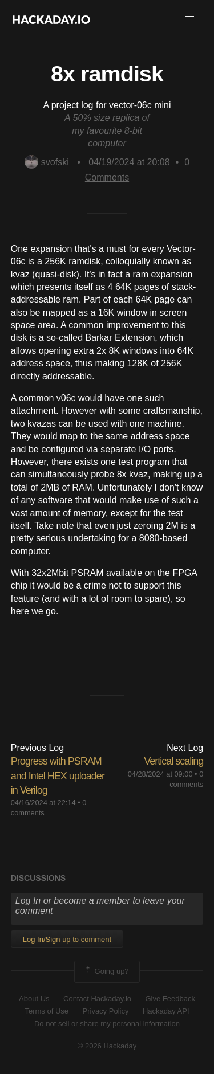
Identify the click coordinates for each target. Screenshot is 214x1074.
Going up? (106, 971)
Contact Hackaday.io (97, 998)
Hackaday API (166, 1011)
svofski (47, 162)
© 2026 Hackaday (107, 1046)
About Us (34, 998)
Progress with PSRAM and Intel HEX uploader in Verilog (57, 775)
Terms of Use (46, 1011)
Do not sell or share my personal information (107, 1023)
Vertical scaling (173, 761)
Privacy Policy (106, 1011)
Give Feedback (170, 998)
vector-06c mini (140, 105)
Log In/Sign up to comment (67, 939)
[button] (189, 19)
